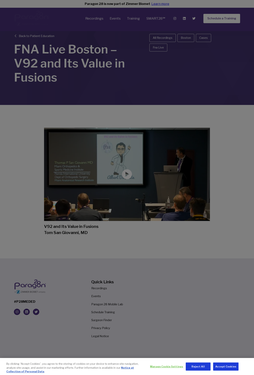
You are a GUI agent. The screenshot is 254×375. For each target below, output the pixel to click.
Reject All (198, 370)
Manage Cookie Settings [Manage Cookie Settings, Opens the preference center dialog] (166, 370)
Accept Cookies (225, 370)
